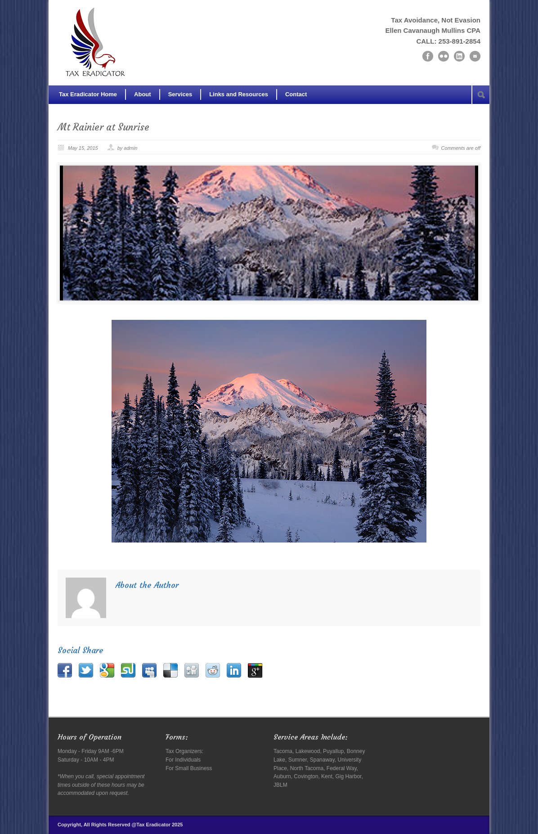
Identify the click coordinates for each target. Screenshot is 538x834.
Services (180, 94)
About (142, 94)
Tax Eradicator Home (88, 94)
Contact (296, 94)
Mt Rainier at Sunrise (103, 127)
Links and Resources (238, 94)
